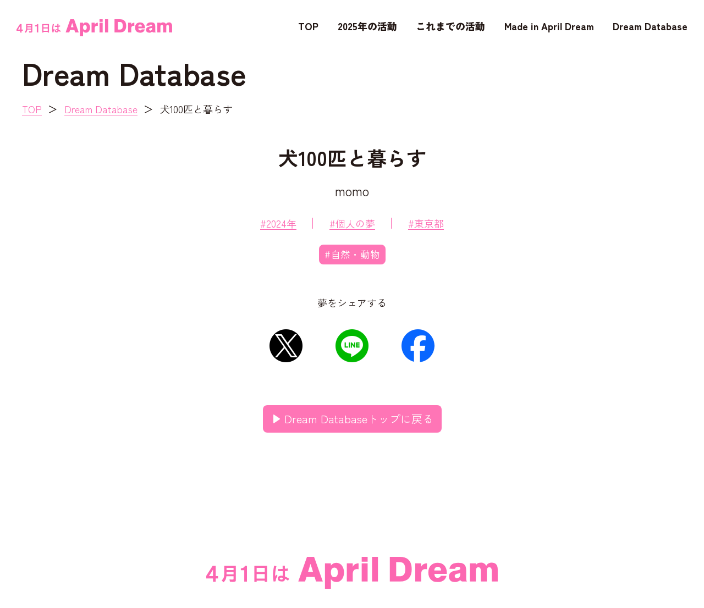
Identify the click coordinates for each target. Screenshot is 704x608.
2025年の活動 (367, 26)
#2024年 (278, 223)
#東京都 (426, 223)
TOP (308, 26)
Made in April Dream (549, 26)
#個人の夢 (352, 223)
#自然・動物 (352, 254)
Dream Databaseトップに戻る (358, 419)
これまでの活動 (450, 26)
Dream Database (650, 26)
